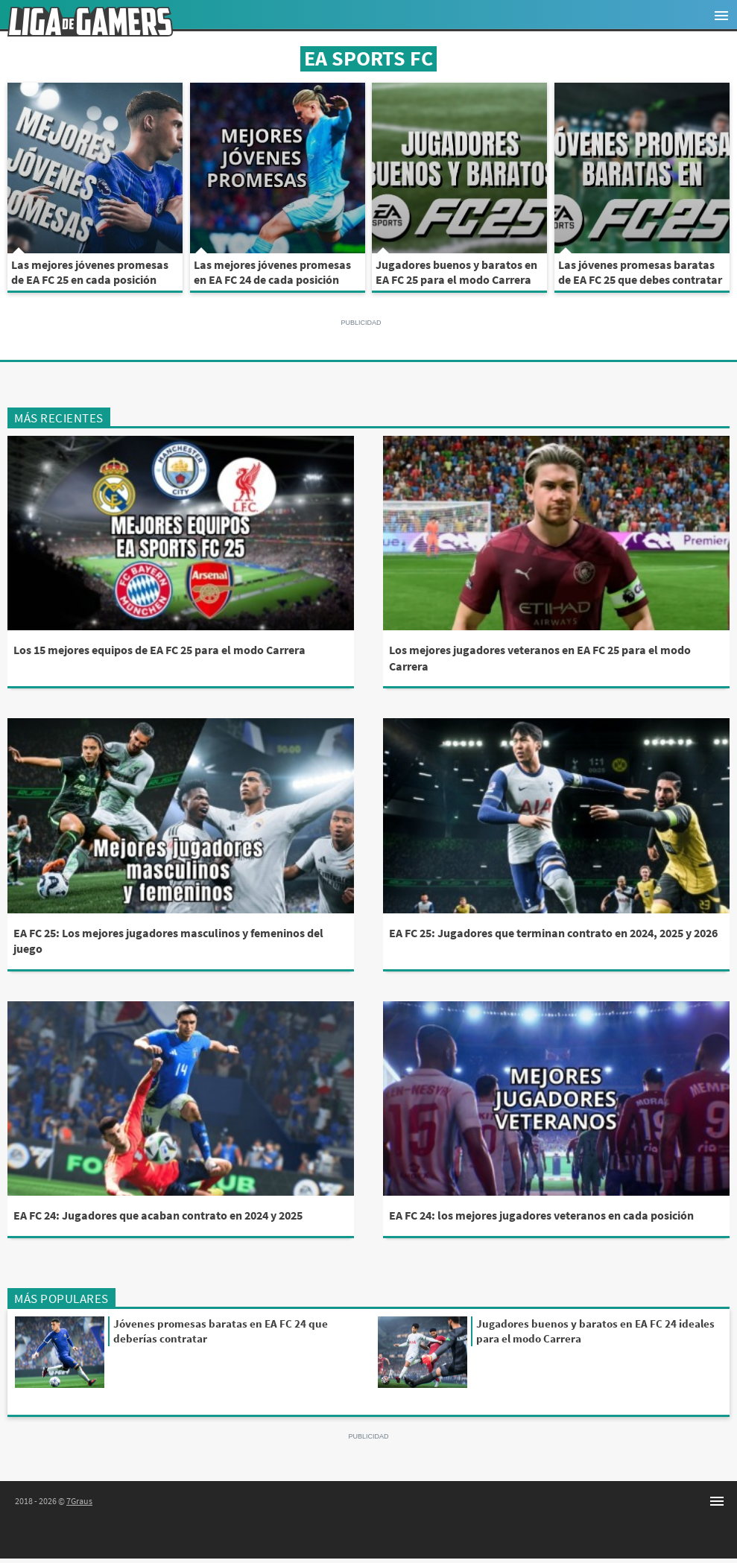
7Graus (79, 1500)
